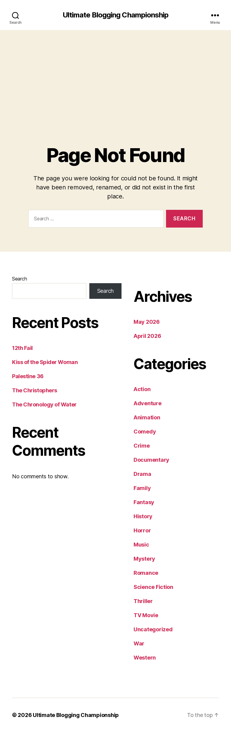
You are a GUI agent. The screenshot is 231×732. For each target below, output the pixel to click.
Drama (142, 474)
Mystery (144, 559)
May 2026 (147, 322)
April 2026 (147, 336)
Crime (142, 446)
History (143, 516)
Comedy (145, 431)
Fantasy (144, 502)
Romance (146, 573)
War (139, 643)
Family (142, 488)
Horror (142, 530)
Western (145, 657)
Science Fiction (153, 587)
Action (142, 389)
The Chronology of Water (44, 404)
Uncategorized (153, 629)
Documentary (151, 460)
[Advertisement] (115, 75)
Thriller (143, 601)
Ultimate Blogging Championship (115, 15)
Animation (147, 417)
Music (141, 544)
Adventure (148, 403)
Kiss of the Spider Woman (45, 362)
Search (19, 279)
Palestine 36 (28, 376)
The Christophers (34, 390)
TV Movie (146, 615)
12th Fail (22, 348)
